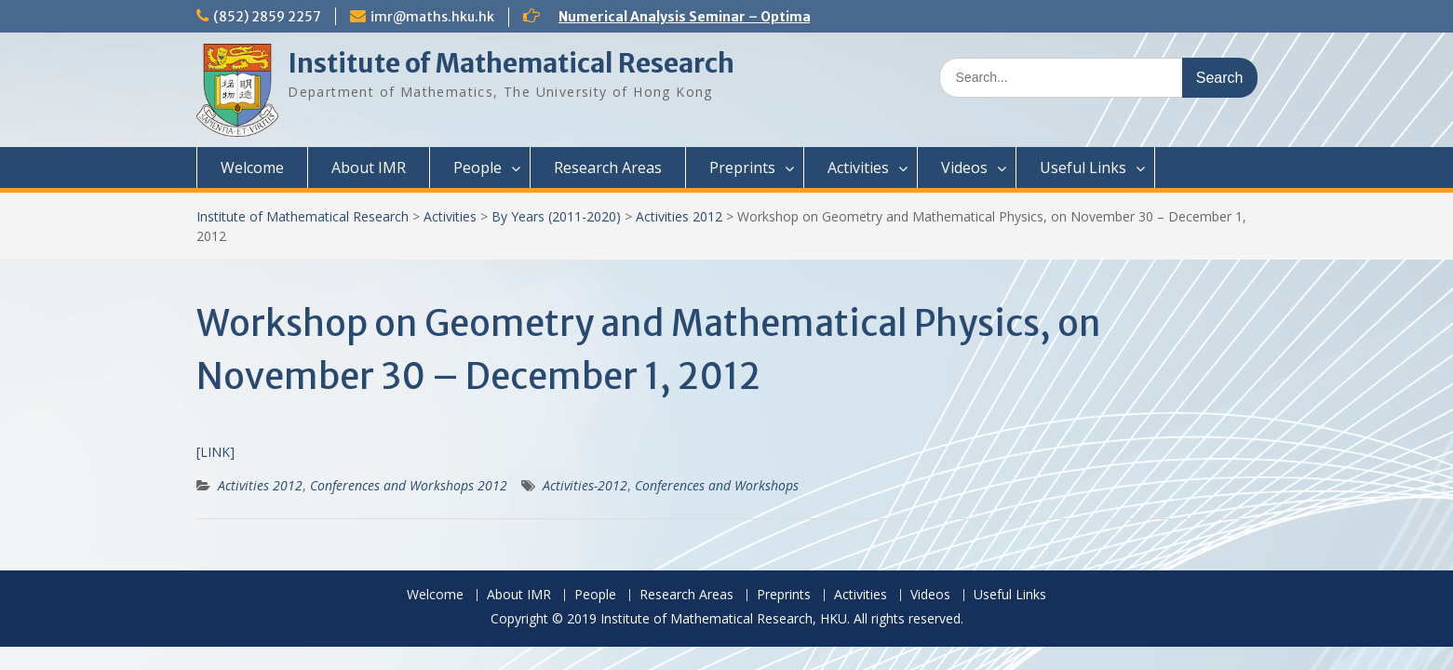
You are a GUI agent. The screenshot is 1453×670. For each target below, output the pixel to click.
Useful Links (1083, 167)
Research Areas (608, 167)
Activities (858, 167)
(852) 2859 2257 (267, 16)
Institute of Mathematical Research (511, 63)
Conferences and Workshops (717, 485)
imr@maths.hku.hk (432, 16)
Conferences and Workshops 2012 (408, 485)
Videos (964, 167)
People (477, 167)
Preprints (742, 167)
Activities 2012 (679, 216)
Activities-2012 (585, 485)
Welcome (252, 167)
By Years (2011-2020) (556, 216)
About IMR (368, 167)
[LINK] (215, 452)
